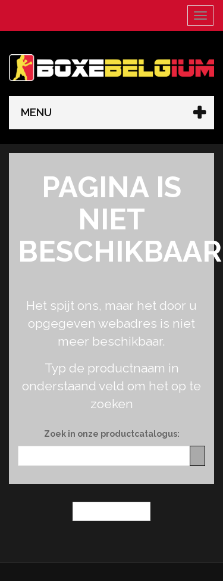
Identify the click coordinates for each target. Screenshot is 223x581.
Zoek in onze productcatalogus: (112, 434)
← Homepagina (111, 511)
